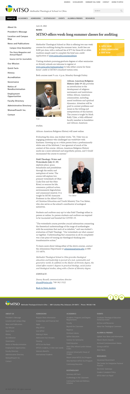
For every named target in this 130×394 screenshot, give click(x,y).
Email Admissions (109, 49)
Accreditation (14, 77)
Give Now (105, 52)
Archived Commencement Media (109, 343)
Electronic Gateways (104, 369)
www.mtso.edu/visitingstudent (50, 66)
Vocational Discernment (106, 360)
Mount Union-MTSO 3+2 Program (79, 357)
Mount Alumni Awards (105, 340)
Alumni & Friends (75, 18)
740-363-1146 (90, 305)
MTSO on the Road (43, 344)
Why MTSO (40, 328)
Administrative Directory (19, 105)
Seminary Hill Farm (93, 2)
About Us (11, 18)
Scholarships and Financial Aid (47, 321)
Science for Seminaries (75, 340)
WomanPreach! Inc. (17, 110)
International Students (44, 355)
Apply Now (106, 46)
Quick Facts (13, 68)
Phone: (88, 305)
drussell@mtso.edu (44, 282)
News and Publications (18, 43)
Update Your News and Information (110, 336)
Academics (23, 18)
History (11, 73)
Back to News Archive (46, 287)
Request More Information (46, 318)
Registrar (70, 330)
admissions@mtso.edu (74, 248)
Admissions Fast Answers (45, 338)
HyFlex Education (73, 336)
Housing (39, 341)
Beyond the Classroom (75, 326)
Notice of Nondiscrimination (16, 87)
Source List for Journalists (21, 59)
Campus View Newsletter (20, 48)
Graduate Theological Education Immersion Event (109, 319)
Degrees (67, 2)
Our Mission (13, 63)
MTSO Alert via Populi (105, 376)
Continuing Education (74, 364)
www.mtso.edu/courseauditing (63, 55)
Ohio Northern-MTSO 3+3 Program (79, 361)
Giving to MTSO (117, 2)
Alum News (101, 350)
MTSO (36, 9)
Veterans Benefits (42, 351)
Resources (90, 18)
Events (62, 18)
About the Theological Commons (109, 326)
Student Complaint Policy (106, 372)
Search (121, 10)
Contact (106, 2)
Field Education (72, 343)
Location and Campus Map (18, 37)
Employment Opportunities (14, 94)
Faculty (69, 323)
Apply (38, 324)
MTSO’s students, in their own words (49, 348)
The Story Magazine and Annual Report (20, 53)
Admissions (36, 18)
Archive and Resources (105, 323)
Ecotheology (50, 18)
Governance (13, 82)
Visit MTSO (40, 331)
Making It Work (42, 334)
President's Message (17, 32)
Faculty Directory (16, 101)
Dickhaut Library (73, 333)
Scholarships (78, 2)
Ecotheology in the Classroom (78, 378)
